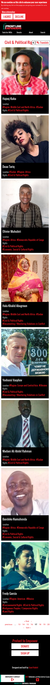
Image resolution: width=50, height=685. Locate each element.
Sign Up (25, 653)
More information (8, 11)
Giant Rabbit (33, 667)
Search (42, 32)
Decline (19, 16)
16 (32, 624)
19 (44, 624)
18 (40, 624)
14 (23, 624)
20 (48, 624)
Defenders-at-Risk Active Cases (37, 676)
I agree (7, 16)
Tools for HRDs (7, 32)
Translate (44, 42)
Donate (19, 32)
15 (27, 624)
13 (19, 624)
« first (26, 621)
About (31, 32)
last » (28, 627)
